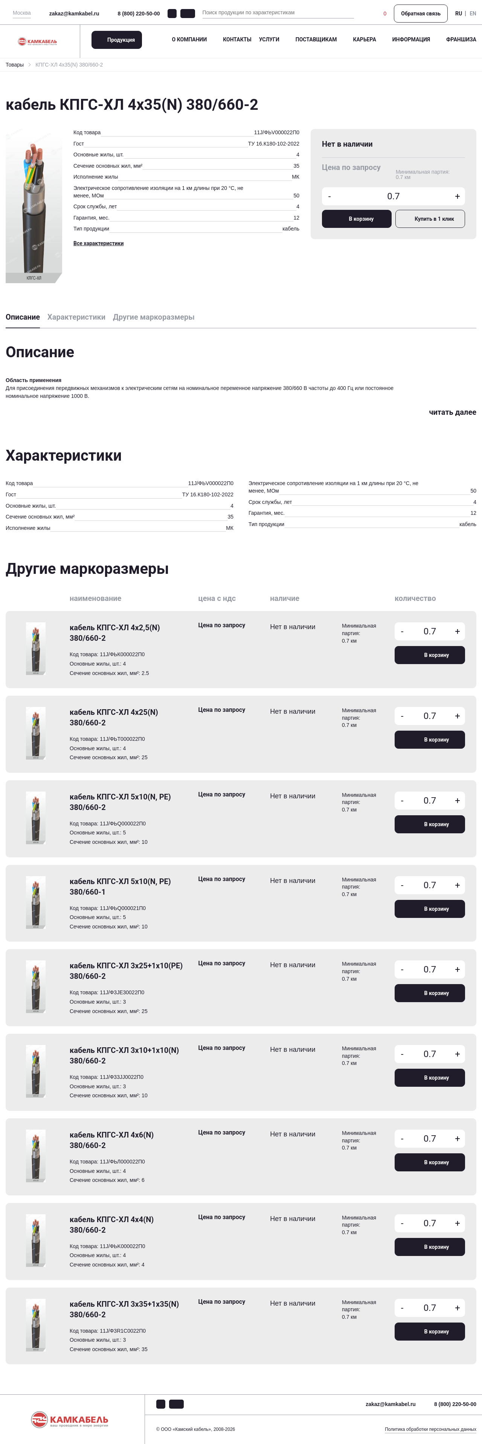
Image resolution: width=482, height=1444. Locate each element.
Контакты (237, 39)
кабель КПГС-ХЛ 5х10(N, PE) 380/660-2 (120, 802)
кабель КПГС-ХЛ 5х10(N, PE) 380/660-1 (120, 886)
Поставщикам (316, 39)
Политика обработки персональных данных (430, 1429)
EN (473, 13)
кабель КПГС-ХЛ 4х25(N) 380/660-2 (114, 717)
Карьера (364, 39)
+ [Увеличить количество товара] (457, 196)
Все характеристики (98, 243)
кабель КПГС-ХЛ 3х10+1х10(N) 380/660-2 (124, 1055)
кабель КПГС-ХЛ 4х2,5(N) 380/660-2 (115, 633)
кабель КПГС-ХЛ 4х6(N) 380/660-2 (112, 1140)
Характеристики (76, 317)
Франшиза (461, 39)
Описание (23, 317)
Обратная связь (421, 14)
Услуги (269, 39)
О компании (189, 39)
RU (458, 13)
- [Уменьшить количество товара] (329, 196)
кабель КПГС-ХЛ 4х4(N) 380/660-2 (112, 1225)
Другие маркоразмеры (154, 317)
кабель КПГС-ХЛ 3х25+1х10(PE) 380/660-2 (126, 971)
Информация (411, 39)
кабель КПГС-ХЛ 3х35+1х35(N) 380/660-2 (124, 1309)
